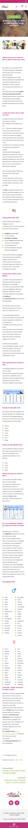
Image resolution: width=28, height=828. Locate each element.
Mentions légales (15, 815)
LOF (5, 128)
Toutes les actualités (14, 12)
